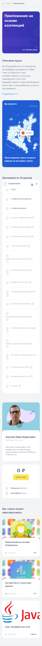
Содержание (20, 184)
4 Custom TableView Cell (20, 218)
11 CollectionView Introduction (21, 293)
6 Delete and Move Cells (20, 237)
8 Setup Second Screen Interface (19, 258)
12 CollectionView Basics (20, 304)
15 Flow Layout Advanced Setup (19, 343)
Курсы (8, 3)
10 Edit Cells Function (19, 283)
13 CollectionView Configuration (19, 316)
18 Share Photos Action (19, 377)
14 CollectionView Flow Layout (21, 330)
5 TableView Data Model (20, 227)
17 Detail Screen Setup (19, 367)
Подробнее (10, 94)
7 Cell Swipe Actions (18, 246)
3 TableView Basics (16, 209)
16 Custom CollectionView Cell (21, 357)
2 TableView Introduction (19, 199)
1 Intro (11, 190)
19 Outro (13, 386)
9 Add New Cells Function (19, 272)
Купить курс (21, 477)
